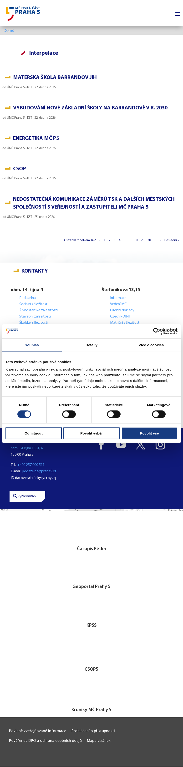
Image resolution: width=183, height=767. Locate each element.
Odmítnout (34, 433)
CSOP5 (91, 669)
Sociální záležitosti (33, 304)
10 (135, 240)
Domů (9, 31)
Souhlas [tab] (32, 345)
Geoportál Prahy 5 (91, 587)
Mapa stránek (99, 741)
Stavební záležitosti (35, 317)
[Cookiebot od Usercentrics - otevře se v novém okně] (157, 331)
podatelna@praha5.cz (39, 472)
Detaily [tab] (91, 345)
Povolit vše (149, 433)
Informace (118, 298)
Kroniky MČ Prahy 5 (91, 710)
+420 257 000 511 (31, 465)
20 (142, 240)
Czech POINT (120, 317)
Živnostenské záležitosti (38, 311)
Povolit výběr (91, 433)
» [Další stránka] (160, 240)
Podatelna (27, 298)
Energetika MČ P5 (36, 139)
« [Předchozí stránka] (99, 240)
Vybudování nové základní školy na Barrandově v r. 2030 (90, 108)
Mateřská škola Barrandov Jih (55, 78)
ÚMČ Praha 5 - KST (19, 87)
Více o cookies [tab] (151, 345)
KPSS (91, 625)
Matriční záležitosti (125, 323)
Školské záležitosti (33, 323)
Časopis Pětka (91, 549)
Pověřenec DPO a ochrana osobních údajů (45, 741)
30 (149, 240)
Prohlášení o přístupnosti (93, 731)
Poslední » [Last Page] (171, 240)
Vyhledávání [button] (24, 496)
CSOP (19, 169)
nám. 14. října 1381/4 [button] (26, 448)
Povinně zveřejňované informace (37, 731)
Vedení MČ (118, 304)
